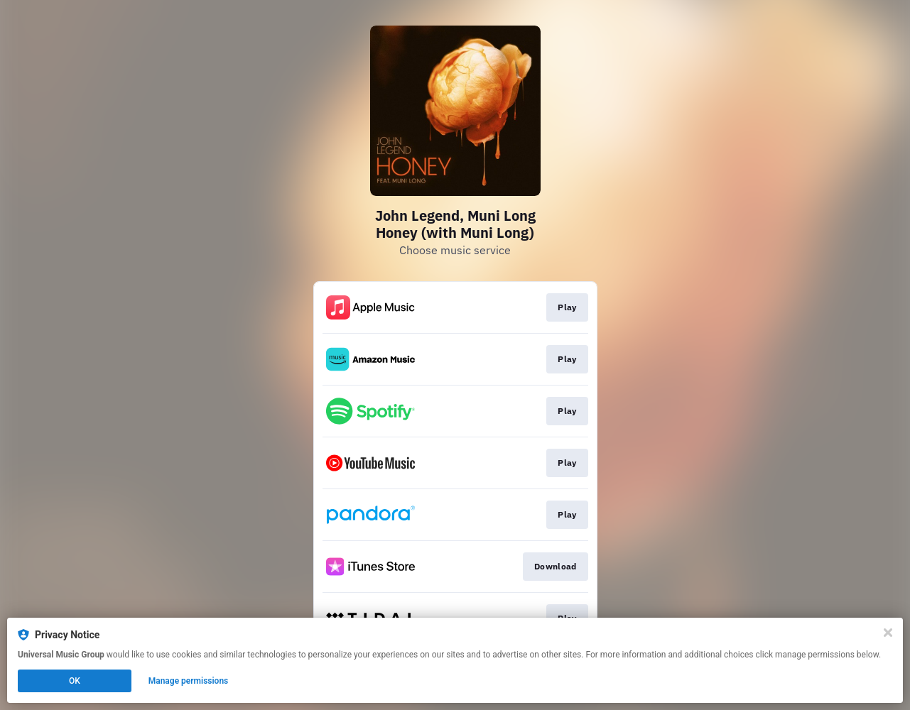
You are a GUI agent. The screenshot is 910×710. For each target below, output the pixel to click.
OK (74, 681)
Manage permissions (188, 681)
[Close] (888, 632)
